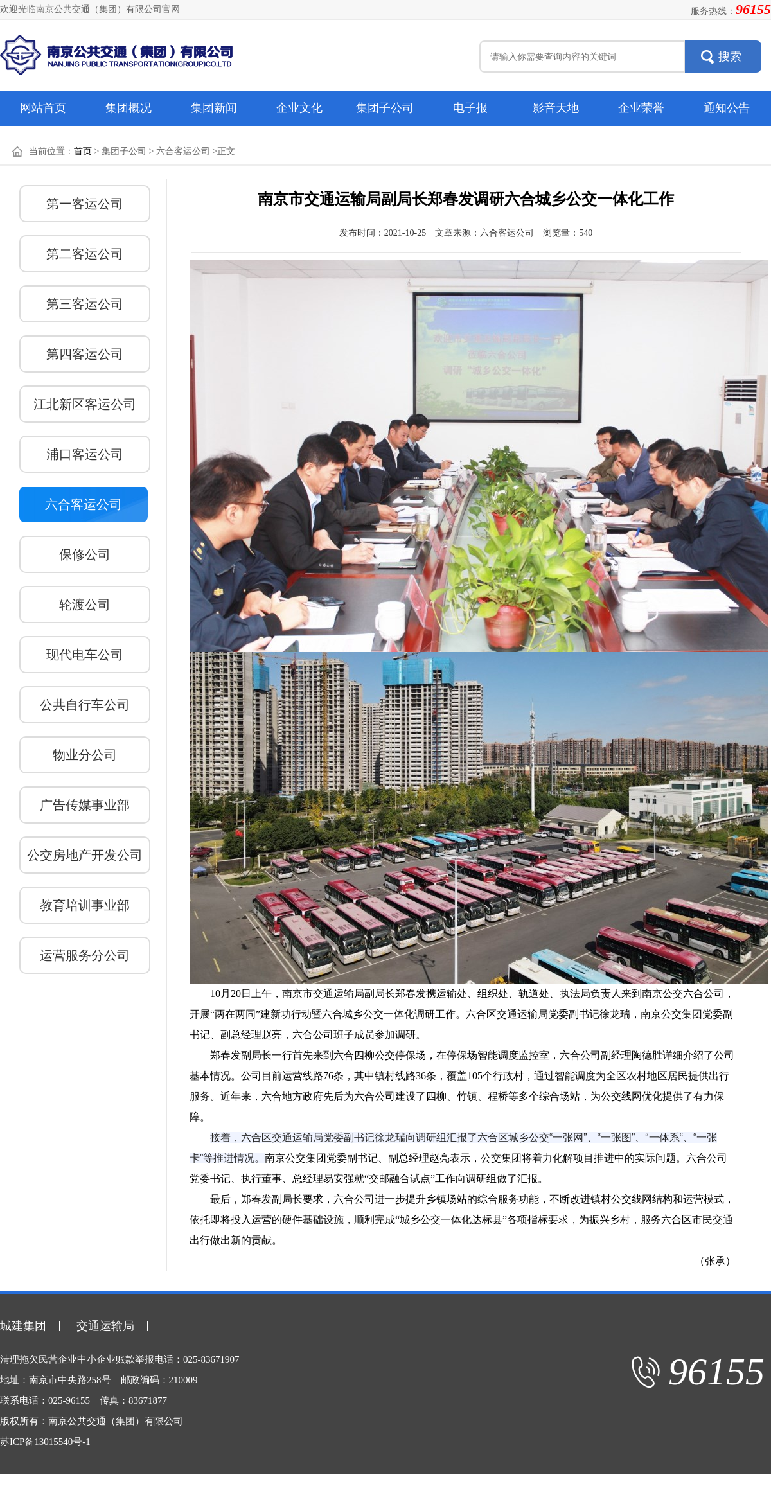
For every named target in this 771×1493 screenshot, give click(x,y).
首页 (83, 151)
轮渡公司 (85, 604)
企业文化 (299, 108)
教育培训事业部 (85, 905)
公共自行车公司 (85, 705)
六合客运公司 (83, 504)
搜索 (729, 56)
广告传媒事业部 (85, 805)
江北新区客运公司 (84, 404)
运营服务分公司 (85, 955)
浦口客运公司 (84, 454)
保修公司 (85, 554)
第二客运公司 (84, 254)
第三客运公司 (84, 304)
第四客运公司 (84, 354)
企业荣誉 (641, 108)
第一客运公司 (84, 204)
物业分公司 (85, 755)
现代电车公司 (84, 655)
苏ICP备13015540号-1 (45, 1441)
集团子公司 (385, 108)
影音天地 (556, 108)
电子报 (470, 108)
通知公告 (727, 108)
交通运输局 (105, 1326)
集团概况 (128, 108)
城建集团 (23, 1326)
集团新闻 (214, 108)
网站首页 (43, 108)
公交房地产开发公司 (85, 855)
